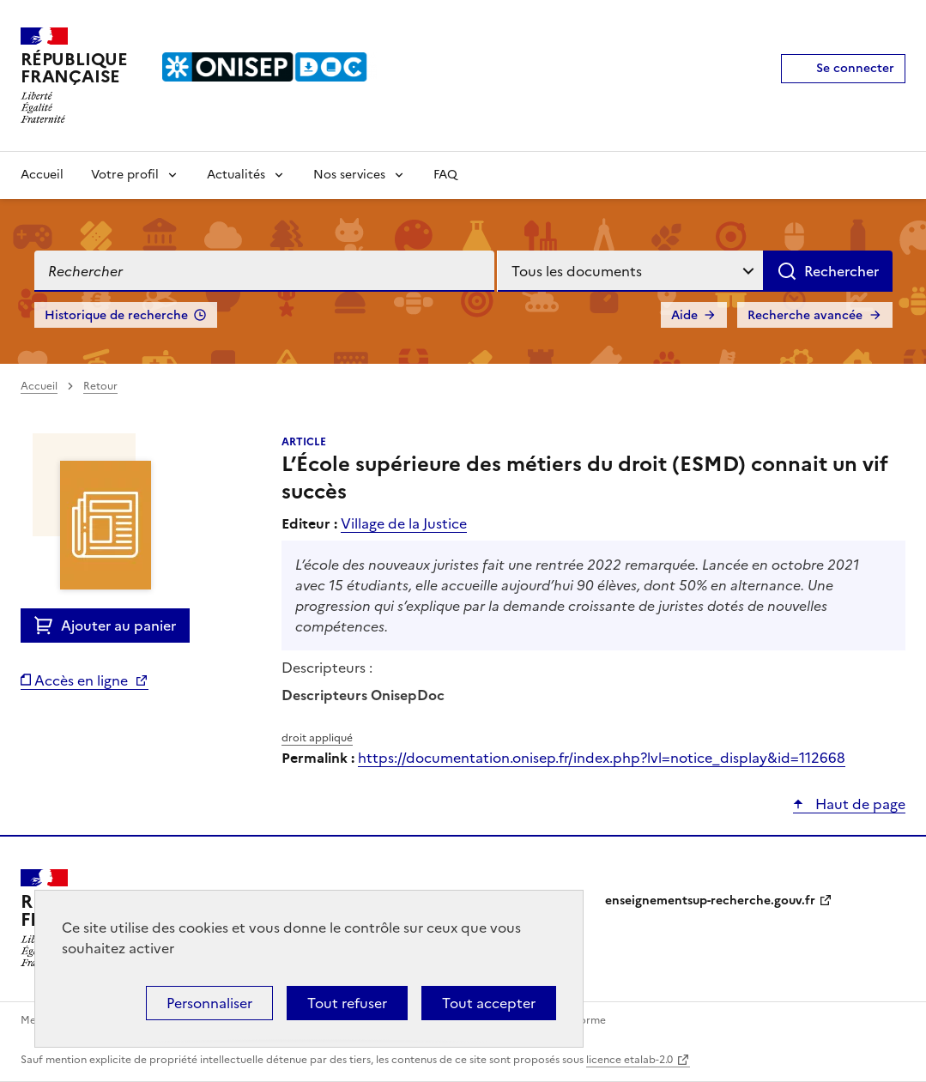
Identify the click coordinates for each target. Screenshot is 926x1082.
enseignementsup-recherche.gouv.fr (710, 901)
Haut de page (858, 804)
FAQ (445, 175)
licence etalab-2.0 (629, 1059)
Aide (684, 315)
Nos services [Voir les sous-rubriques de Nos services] (349, 175)
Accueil (42, 175)
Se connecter (855, 68)
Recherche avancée (804, 315)
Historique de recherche (116, 315)
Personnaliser (209, 1003)
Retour (100, 386)
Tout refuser (347, 1003)
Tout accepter (489, 1003)
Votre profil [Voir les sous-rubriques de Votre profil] (125, 175)
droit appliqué (317, 738)
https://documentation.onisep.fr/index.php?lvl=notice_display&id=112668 (601, 757)
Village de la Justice (404, 523)
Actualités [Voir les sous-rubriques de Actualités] (236, 175)
